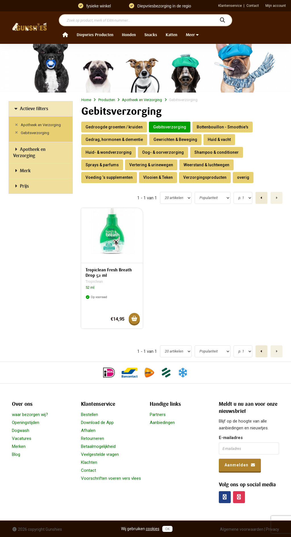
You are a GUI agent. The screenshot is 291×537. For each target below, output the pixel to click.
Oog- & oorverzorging (163, 152)
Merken (19, 446)
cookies (152, 528)
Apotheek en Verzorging (41, 125)
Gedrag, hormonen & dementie (114, 139)
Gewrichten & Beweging (175, 139)
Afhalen (88, 430)
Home (86, 100)
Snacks (150, 34)
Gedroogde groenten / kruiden (114, 127)
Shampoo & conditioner (216, 152)
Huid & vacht (219, 139)
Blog (16, 454)
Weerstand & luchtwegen (206, 165)
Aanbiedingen (162, 422)
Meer (192, 34)
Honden (129, 34)
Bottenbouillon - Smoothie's (222, 127)
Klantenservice (230, 6)
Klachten (89, 462)
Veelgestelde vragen (100, 454)
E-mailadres (231, 437)
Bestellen (89, 414)
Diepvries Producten (95, 34)
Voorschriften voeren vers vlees (111, 478)
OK (167, 529)
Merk (22, 170)
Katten (171, 34)
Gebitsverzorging (35, 133)
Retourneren (92, 438)
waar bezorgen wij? (30, 414)
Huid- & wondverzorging (109, 152)
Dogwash (20, 430)
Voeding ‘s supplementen (109, 177)
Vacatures (21, 438)
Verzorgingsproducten (204, 177)
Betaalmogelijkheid (98, 446)
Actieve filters (30, 108)
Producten (106, 100)
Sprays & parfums (102, 165)
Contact (252, 6)
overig (243, 177)
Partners (158, 414)
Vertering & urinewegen (151, 165)
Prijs (21, 186)
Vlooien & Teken (158, 177)
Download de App (97, 422)
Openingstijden (25, 422)
